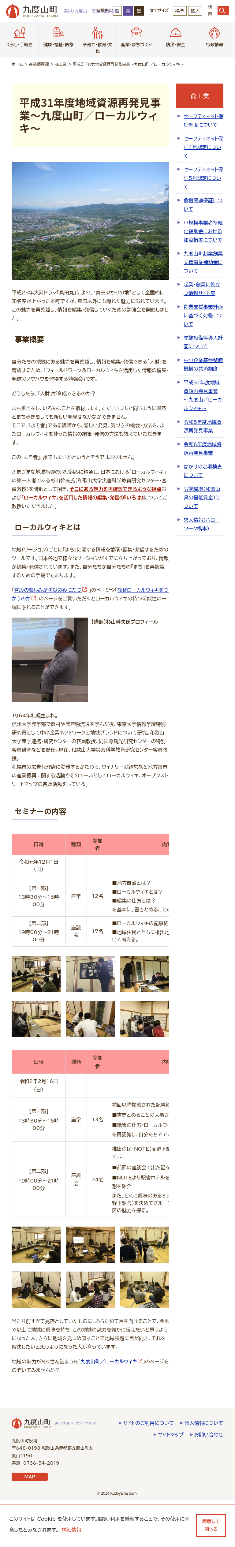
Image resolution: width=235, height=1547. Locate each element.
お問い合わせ (208, 1481)
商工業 (61, 64)
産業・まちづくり (136, 36)
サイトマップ (171, 1481)
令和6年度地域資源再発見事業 (203, 448)
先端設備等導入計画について (203, 342)
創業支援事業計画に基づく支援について (203, 316)
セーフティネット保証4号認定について (203, 147)
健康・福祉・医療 (58, 36)
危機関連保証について (203, 204)
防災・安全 (175, 36)
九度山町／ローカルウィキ (112, 1408)
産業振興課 (39, 64)
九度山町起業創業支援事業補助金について (203, 262)
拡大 (195, 11)
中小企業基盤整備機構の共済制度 (203, 364)
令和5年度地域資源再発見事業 (203, 426)
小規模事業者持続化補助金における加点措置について (203, 231)
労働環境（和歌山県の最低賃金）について (202, 498)
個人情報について (204, 1469)
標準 (179, 11)
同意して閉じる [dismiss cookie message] (211, 1525)
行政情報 (214, 36)
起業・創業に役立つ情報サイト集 (202, 289)
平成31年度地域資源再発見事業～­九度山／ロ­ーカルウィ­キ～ (203, 395)
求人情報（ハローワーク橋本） (202, 524)
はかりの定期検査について (203, 471)
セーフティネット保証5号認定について (203, 178)
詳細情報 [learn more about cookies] (71, 1529)
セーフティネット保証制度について (203, 120)
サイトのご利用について (148, 1469)
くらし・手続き (19, 36)
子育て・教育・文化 (98, 39)
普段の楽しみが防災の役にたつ (50, 590)
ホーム (17, 64)
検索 (218, 10)
